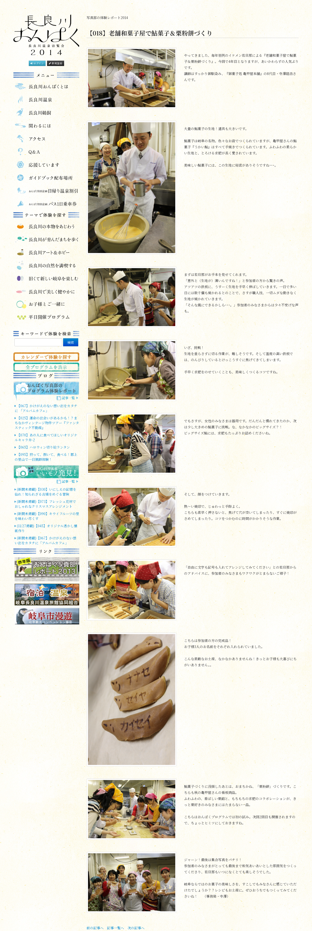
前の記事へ (95, 927)
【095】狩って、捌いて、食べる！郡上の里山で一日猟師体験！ (46, 457)
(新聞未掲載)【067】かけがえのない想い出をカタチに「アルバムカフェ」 (45, 540)
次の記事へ (136, 927)
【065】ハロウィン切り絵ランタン (42, 447)
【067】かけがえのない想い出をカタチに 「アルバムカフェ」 (46, 408)
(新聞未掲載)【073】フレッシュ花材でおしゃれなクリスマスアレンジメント (45, 504)
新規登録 (55, 63)
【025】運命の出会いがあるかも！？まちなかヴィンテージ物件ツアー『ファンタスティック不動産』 (47, 422)
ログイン (37, 63)
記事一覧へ (115, 927)
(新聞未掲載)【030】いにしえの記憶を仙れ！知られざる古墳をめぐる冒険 (45, 492)
